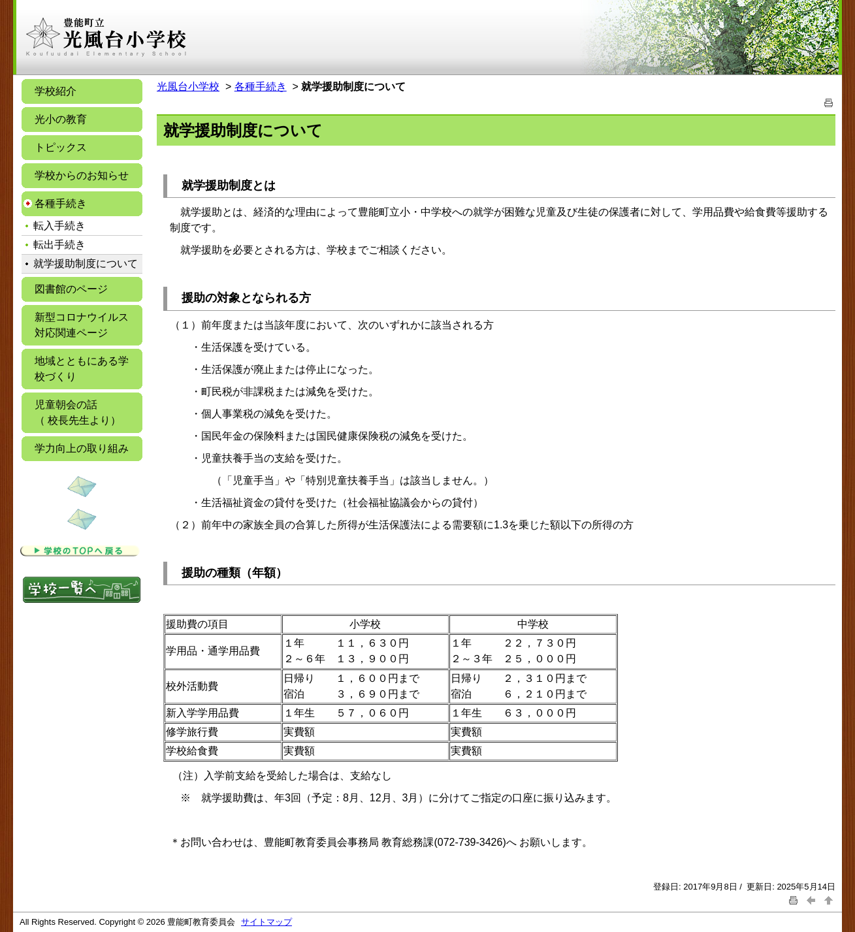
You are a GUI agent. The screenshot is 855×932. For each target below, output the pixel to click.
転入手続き (59, 225)
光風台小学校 (188, 86)
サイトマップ (266, 922)
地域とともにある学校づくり (82, 368)
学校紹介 (55, 91)
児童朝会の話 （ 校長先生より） (78, 412)
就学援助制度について (85, 263)
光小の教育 (61, 119)
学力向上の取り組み (82, 448)
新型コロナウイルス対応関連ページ (82, 325)
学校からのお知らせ (82, 175)
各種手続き (61, 203)
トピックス (61, 147)
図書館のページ (71, 289)
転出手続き (59, 244)
